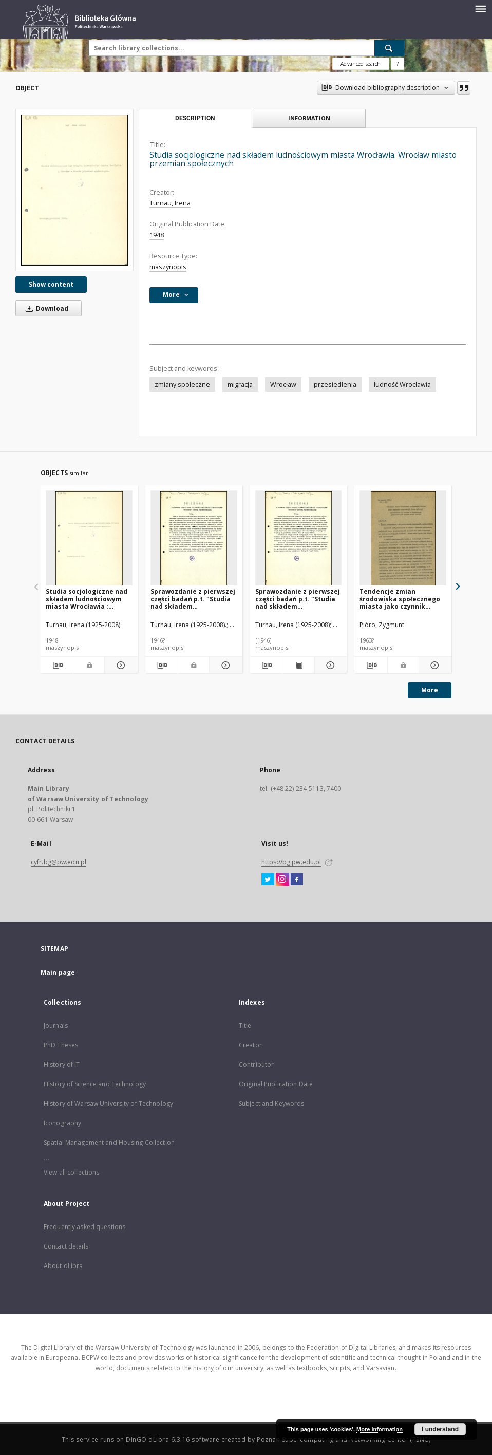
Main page (58, 972)
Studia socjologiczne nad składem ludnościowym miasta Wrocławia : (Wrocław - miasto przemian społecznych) (86, 598)
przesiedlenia (335, 384)
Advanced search (360, 63)
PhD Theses (61, 1045)
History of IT (62, 1064)
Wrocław (283, 384)
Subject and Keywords (271, 1103)
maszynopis (167, 266)
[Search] (389, 48)
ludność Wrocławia (402, 384)
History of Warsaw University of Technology (108, 1103)
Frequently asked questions (84, 1226)
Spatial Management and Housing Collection (109, 1142)
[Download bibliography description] (57, 665)
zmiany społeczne (182, 384)
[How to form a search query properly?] (397, 64)
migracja (240, 384)
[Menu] (480, 8)
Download (45, 308)
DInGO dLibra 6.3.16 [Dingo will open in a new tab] (158, 1439)
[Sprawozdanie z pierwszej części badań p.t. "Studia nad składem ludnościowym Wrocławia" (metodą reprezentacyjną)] (194, 538)
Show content (51, 284)
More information (379, 1429)
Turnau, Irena (170, 203)
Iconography (62, 1123)
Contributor (256, 1064)
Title (245, 1025)
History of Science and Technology (95, 1084)
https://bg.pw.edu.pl (291, 862)
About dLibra (63, 1265)
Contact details (66, 1246)
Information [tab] (309, 118)
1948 (156, 235)
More (429, 690)
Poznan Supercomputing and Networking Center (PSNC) (343, 1439)
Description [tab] (195, 118)
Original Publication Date (276, 1084)
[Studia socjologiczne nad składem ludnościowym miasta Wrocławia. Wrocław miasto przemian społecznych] (74, 190)
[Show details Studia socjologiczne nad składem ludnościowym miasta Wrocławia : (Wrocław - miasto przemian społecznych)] (119, 665)
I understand (440, 1429)
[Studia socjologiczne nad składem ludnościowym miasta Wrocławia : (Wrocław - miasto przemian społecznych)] (89, 538)
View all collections (71, 1172)
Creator (250, 1045)
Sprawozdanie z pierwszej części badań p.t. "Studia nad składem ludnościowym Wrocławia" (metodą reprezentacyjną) (193, 598)
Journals (56, 1025)
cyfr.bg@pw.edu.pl (58, 862)
